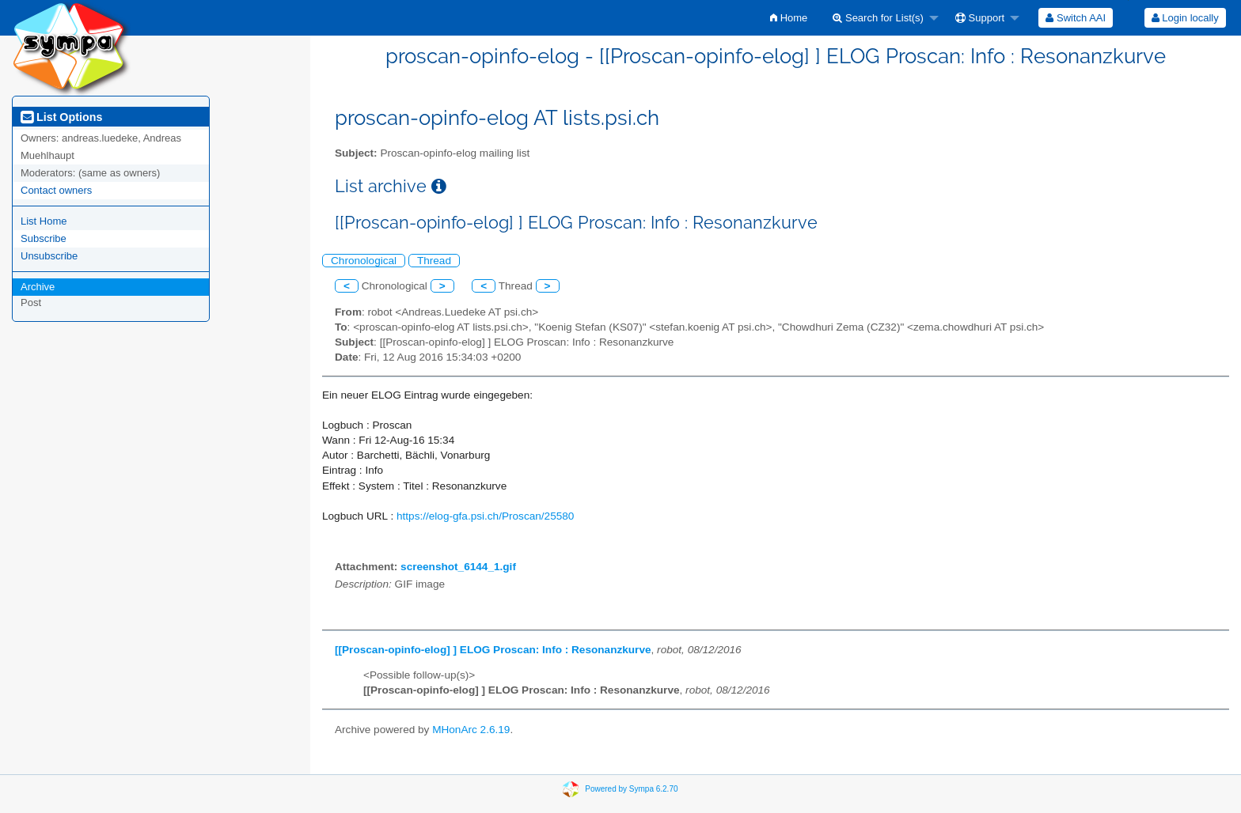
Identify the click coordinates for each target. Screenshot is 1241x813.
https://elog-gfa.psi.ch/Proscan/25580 (485, 516)
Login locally (1185, 18)
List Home (44, 221)
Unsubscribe (49, 256)
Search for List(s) (878, 18)
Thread (434, 261)
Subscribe (43, 238)
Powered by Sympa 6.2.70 (631, 789)
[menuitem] (788, 18)
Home (788, 18)
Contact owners (56, 190)
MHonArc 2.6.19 (471, 729)
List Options (61, 117)
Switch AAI (1076, 18)
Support (979, 18)
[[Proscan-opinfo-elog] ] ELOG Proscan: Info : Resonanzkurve (493, 650)
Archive (38, 287)
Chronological (364, 261)
